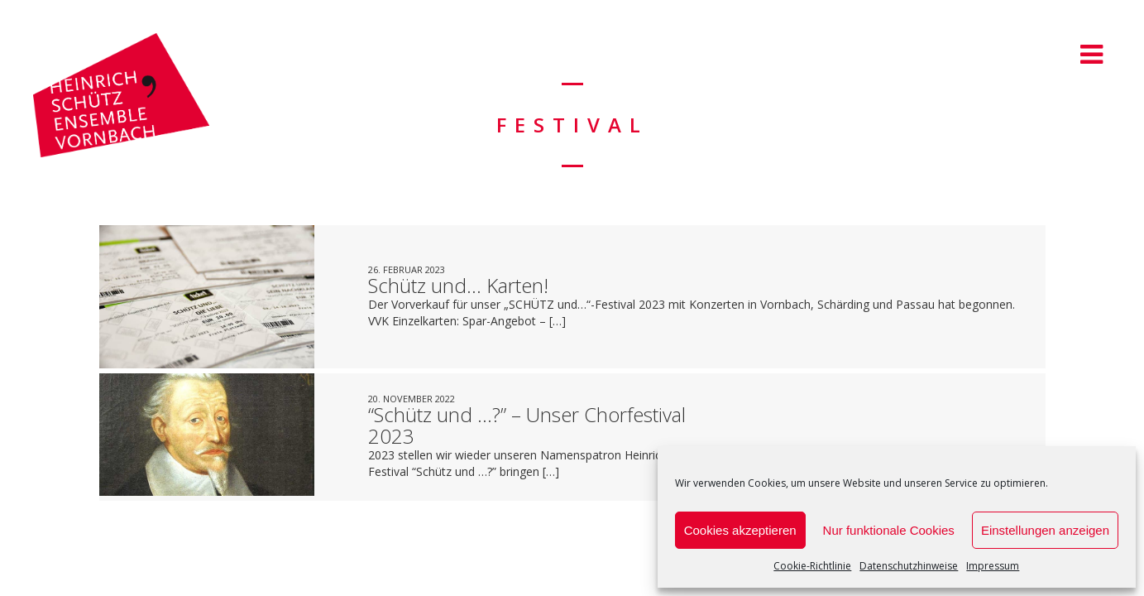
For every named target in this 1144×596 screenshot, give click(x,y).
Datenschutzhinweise (908, 566)
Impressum (992, 566)
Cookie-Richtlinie (812, 566)
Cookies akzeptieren (740, 530)
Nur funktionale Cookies (889, 530)
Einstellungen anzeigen (1045, 530)
